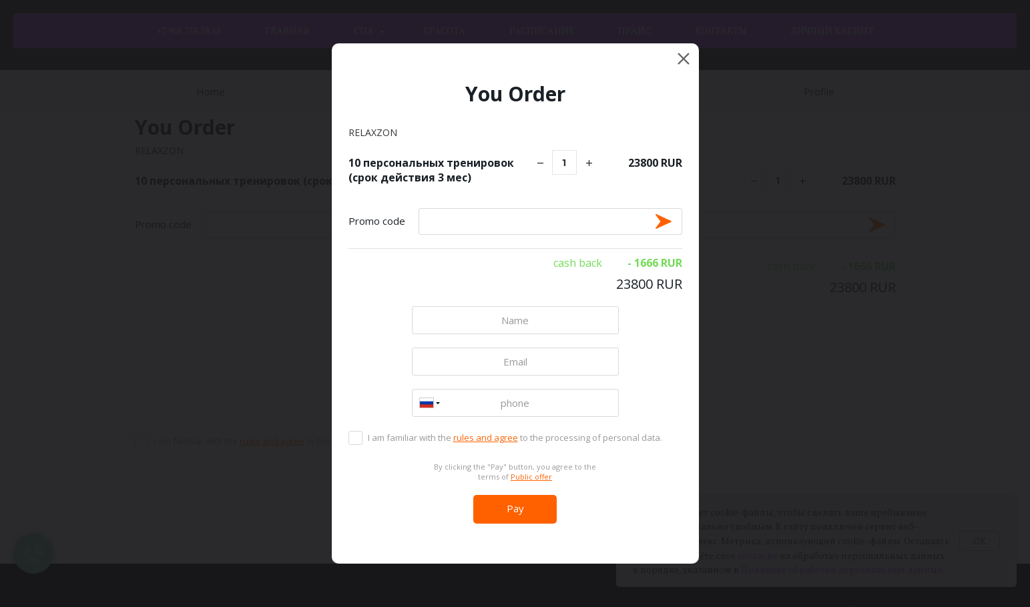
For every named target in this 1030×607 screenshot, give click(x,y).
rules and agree (485, 438)
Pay (515, 508)
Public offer (531, 477)
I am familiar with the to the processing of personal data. (515, 438)
